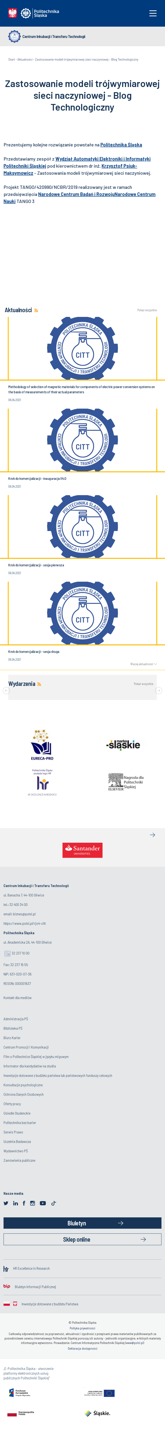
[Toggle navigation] (153, 13)
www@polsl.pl (134, 1343)
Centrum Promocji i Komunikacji (26, 1047)
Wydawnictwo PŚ (16, 1151)
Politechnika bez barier (20, 1122)
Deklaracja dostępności (82, 1348)
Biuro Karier (12, 1037)
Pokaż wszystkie (147, 310)
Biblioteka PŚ (13, 1028)
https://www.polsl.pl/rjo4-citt (25, 923)
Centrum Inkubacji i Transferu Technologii (53, 36)
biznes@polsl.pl (24, 914)
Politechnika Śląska (121, 144)
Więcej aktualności (141, 664)
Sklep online (76, 1239)
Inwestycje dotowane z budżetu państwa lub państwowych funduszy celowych (58, 1075)
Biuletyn (76, 1223)
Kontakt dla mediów (18, 997)
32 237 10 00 (20, 953)
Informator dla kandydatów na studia (30, 1066)
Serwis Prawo (13, 1132)
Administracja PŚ (16, 1018)
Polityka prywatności (82, 1328)
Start (11, 59)
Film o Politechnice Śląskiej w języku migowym (36, 1056)
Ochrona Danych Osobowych (24, 1094)
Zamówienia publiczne (19, 1160)
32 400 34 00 (18, 904)
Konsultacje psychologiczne (23, 1084)
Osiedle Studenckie (17, 1113)
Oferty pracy (12, 1103)
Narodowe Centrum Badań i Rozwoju (76, 194)
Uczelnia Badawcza (17, 1141)
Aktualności (25, 59)
